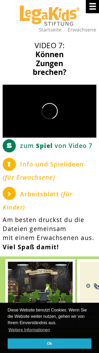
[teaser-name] (40, 293)
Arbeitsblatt (38, 200)
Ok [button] (49, 343)
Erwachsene (82, 29)
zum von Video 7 (56, 145)
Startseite (50, 29)
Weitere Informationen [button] (29, 330)
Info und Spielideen (43, 171)
